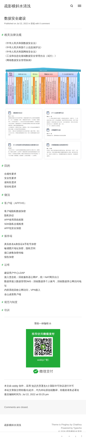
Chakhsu (77, 424)
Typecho (77, 428)
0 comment (44, 23)
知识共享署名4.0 (40, 385)
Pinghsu (65, 424)
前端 (33, 23)
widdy (15, 385)
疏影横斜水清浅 (17, 6)
